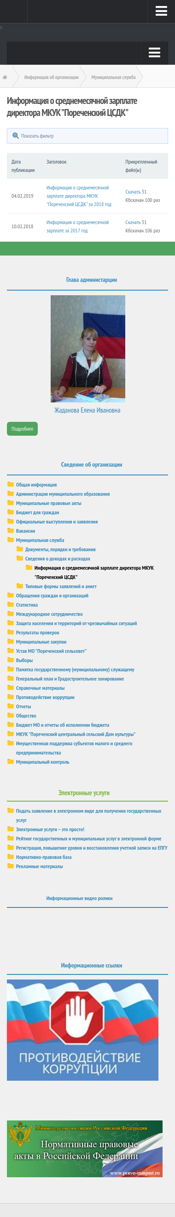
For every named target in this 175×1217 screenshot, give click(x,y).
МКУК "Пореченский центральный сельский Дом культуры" (75, 733)
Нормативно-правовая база (43, 856)
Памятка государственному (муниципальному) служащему (75, 669)
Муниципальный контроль (43, 761)
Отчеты (23, 706)
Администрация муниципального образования (63, 493)
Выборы (24, 660)
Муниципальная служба (40, 539)
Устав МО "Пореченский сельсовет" (51, 650)
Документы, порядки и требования (60, 549)
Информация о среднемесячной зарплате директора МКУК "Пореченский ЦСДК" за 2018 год (79, 195)
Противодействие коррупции (45, 697)
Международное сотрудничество (49, 613)
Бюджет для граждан (37, 512)
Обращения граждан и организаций (52, 595)
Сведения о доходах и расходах (57, 558)
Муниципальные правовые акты (49, 502)
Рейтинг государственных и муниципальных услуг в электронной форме (89, 838)
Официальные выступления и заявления (57, 521)
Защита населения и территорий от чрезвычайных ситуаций (76, 623)
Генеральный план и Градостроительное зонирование (70, 678)
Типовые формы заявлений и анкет (61, 586)
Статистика (27, 604)
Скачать (132, 191)
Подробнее (22, 428)
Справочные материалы (40, 687)
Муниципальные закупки (41, 641)
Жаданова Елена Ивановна (88, 410)
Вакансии (25, 530)
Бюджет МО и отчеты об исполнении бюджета (62, 724)
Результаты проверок (37, 632)
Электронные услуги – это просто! (50, 829)
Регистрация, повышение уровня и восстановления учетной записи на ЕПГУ (92, 847)
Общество (26, 715)
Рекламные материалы (39, 866)
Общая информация (36, 484)
